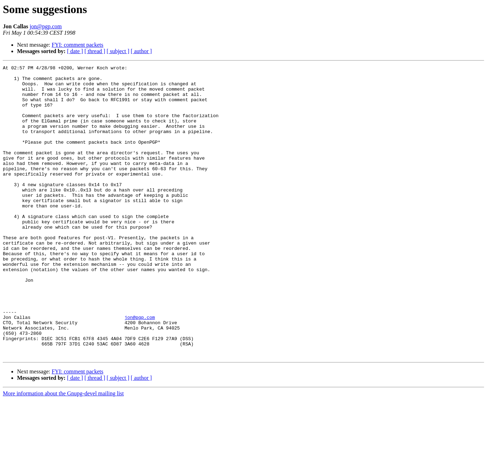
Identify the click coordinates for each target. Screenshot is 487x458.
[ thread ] (94, 51)
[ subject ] (118, 51)
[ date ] (75, 51)
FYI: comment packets (77, 45)
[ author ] (141, 51)
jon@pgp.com (46, 26)
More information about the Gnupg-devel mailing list (63, 452)
